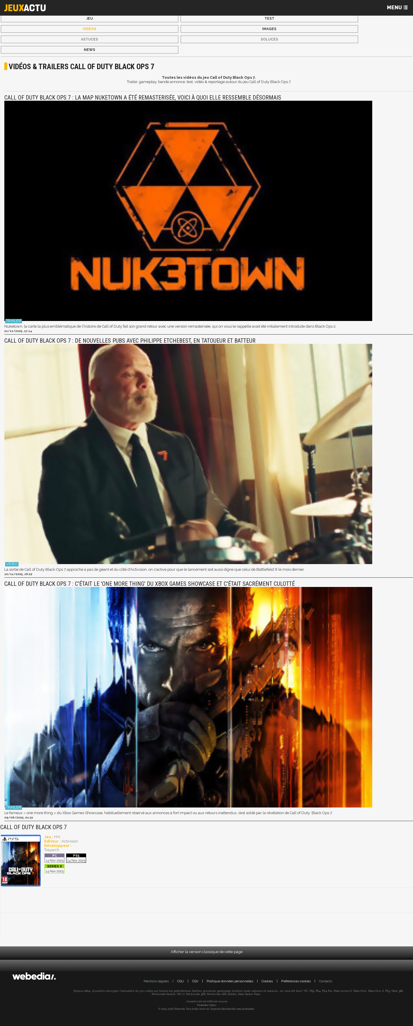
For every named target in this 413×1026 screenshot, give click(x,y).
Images (269, 29)
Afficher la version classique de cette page (206, 952)
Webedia (222, 1001)
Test (269, 18)
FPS (57, 837)
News (89, 50)
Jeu (89, 18)
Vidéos (89, 29)
